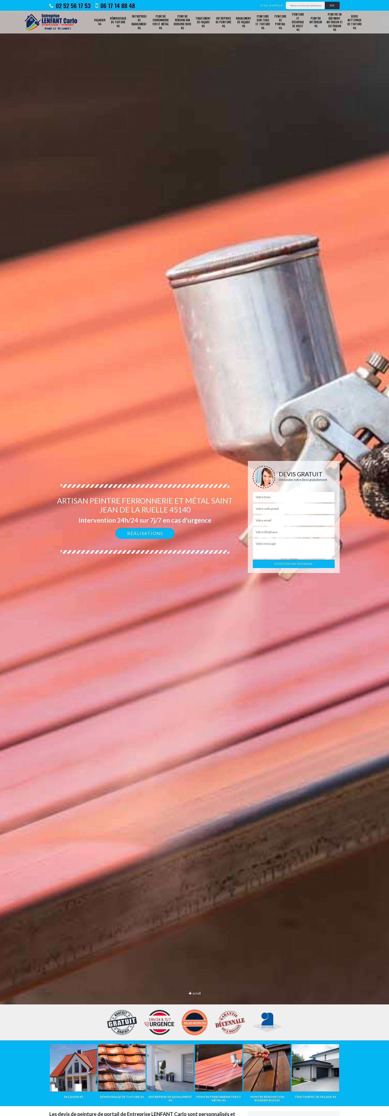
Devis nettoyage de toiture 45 (354, 22)
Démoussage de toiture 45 (118, 22)
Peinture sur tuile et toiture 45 (263, 22)
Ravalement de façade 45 (243, 22)
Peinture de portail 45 (280, 22)
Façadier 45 (99, 22)
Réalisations (145, 533)
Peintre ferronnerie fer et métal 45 (161, 22)
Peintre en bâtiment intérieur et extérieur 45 (334, 22)
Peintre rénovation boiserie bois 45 (182, 22)
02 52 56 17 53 (70, 5)
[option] (194, 558)
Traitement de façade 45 (203, 22)
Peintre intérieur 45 (315, 22)
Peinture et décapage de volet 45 (298, 22)
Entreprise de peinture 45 (223, 22)
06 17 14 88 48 (115, 5)
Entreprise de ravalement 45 (139, 22)
